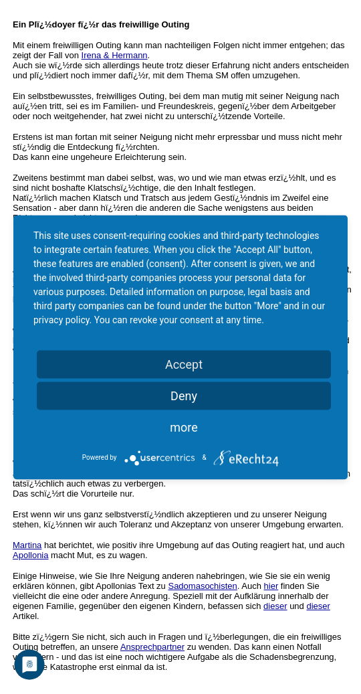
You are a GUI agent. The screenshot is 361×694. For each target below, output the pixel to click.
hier (271, 586)
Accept (184, 364)
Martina (27, 545)
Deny (183, 395)
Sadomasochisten (202, 586)
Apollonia (31, 555)
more (184, 427)
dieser (275, 606)
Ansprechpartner (152, 647)
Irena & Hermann (115, 55)
